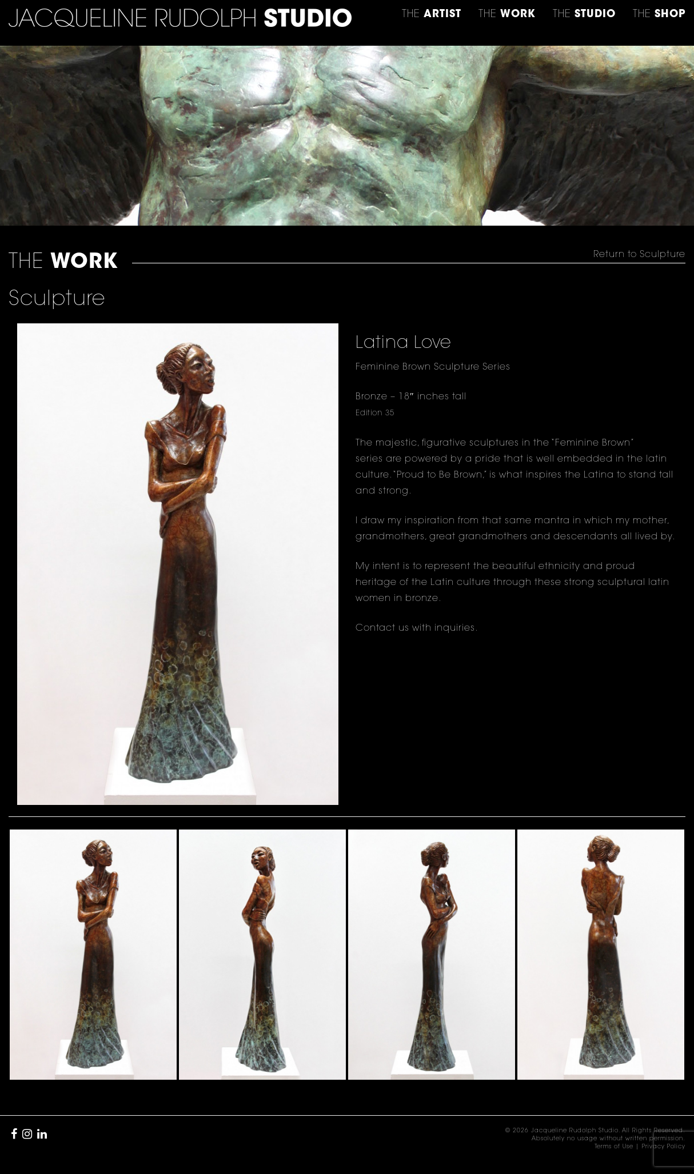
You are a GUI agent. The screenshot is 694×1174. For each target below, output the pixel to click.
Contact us (382, 628)
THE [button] (431, 15)
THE (659, 15)
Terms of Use (614, 1147)
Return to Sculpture (639, 254)
